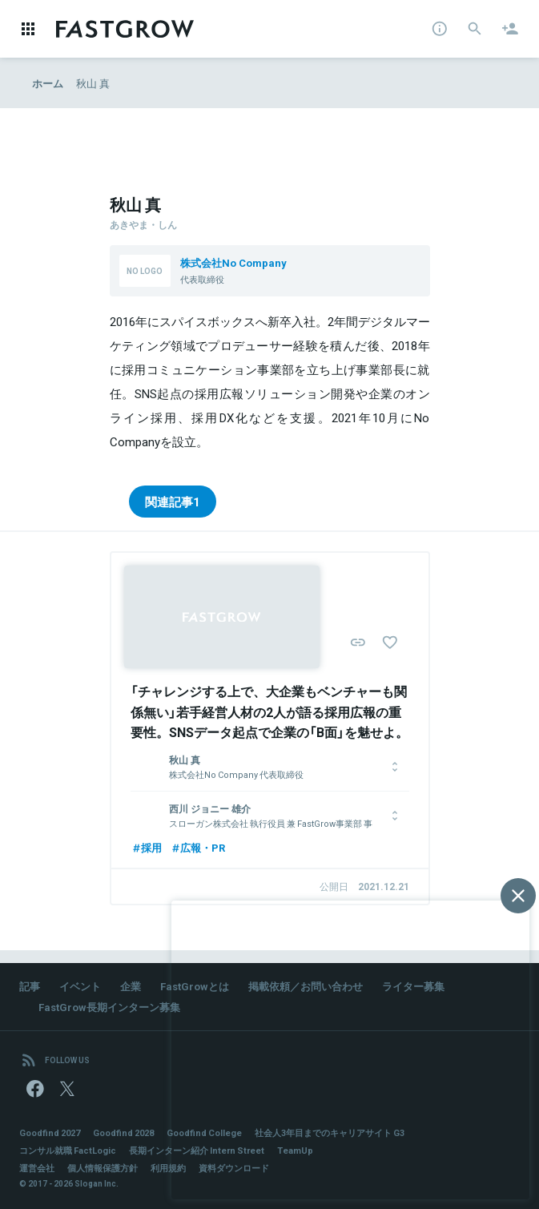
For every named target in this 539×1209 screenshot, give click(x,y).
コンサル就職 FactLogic (67, 1150)
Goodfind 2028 (123, 1132)
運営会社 (36, 1168)
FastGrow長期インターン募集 (109, 1006)
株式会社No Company (233, 262)
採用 (146, 847)
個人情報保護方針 (102, 1168)
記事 (29, 985)
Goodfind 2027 (49, 1132)
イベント (80, 985)
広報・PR (197, 847)
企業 (130, 985)
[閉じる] (518, 895)
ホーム (47, 83)
